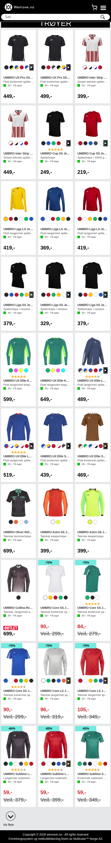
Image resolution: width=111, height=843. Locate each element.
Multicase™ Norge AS (87, 838)
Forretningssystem (21, 838)
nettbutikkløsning (49, 838)
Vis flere (8, 824)
